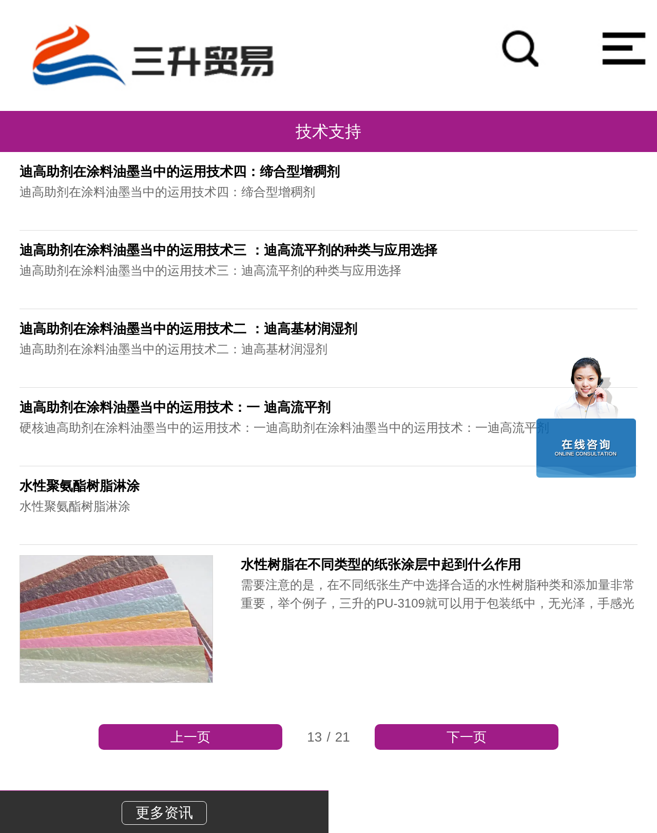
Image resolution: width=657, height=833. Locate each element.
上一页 (190, 737)
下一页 (467, 737)
